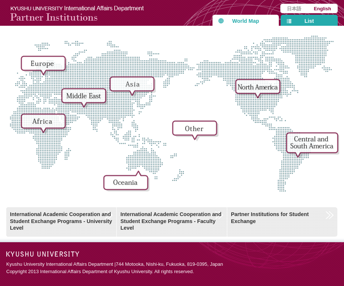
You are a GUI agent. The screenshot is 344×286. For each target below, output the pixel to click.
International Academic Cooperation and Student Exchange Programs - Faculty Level (170, 221)
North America (259, 92)
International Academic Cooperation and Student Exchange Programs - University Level (61, 221)
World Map (245, 21)
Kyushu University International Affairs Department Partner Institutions (82, 13)
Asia (133, 89)
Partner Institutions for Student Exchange (270, 217)
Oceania (127, 183)
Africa (45, 126)
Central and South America (312, 145)
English (322, 8)
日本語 (294, 8)
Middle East (85, 101)
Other (196, 133)
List (309, 21)
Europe (45, 68)
